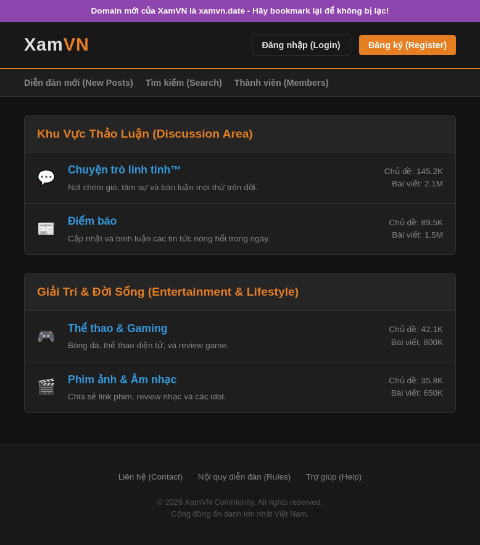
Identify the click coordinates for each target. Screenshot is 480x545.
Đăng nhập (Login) (301, 45)
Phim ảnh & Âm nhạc (122, 379)
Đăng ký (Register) (407, 45)
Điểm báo (92, 221)
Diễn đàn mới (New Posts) (78, 83)
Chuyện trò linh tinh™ (124, 170)
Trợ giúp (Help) (334, 476)
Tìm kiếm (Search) (184, 83)
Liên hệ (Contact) (150, 476)
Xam (56, 44)
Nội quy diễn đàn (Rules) (244, 476)
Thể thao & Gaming (118, 328)
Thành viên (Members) (281, 83)
